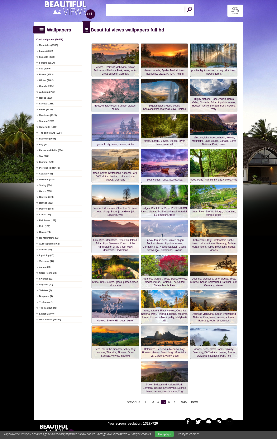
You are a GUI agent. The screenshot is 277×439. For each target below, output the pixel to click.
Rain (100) (44, 226)
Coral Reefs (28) (48, 273)
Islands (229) (46, 203)
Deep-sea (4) (46, 296)
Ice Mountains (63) (49, 238)
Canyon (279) (46, 197)
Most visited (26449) (50, 319)
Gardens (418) (46, 179)
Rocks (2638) (46, 98)
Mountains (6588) (48, 45)
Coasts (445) (46, 173)
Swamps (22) (46, 278)
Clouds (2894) (46, 86)
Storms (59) (45, 249)
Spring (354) (46, 185)
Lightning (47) (46, 255)
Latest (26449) (46, 313)
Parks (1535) (46, 109)
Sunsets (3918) (47, 57)
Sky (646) (44, 156)
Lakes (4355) (46, 51)
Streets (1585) (46, 103)
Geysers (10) (46, 284)
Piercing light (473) (49, 168)
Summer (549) (46, 162)
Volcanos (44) (46, 261)
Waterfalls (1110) (48, 127)
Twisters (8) (45, 290)
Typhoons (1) (46, 302)
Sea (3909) (45, 68)
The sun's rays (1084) (50, 133)
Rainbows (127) (47, 220)
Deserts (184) (46, 208)
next (194, 404)
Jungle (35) (45, 267)
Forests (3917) (47, 62)
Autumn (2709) (47, 92)
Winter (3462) (46, 80)
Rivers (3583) (46, 74)
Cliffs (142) (45, 214)
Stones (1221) (46, 121)
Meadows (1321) (48, 115)
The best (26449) (48, 308)
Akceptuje (164, 434)
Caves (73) (45, 232)
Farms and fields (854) (51, 150)
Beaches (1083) (47, 138)
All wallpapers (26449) (51, 39)
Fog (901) (44, 144)
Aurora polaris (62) (49, 243)
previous (133, 404)
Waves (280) (45, 191)
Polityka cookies (189, 434)
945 (184, 404)
